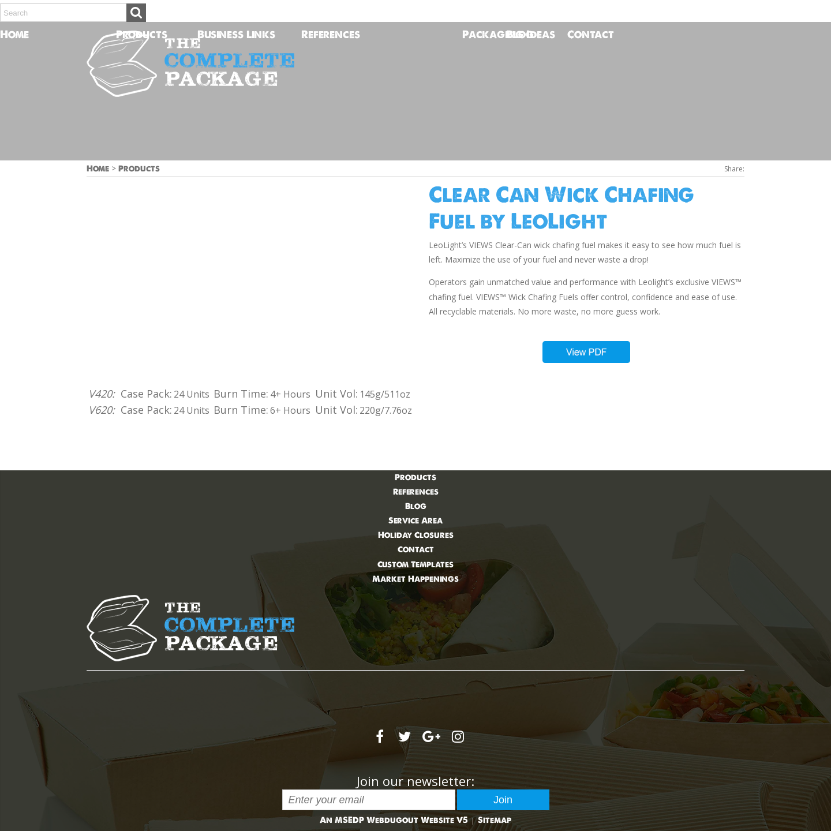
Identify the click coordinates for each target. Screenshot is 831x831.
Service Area (415, 520)
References (330, 34)
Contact (574, 34)
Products (141, 34)
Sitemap (494, 820)
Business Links (236, 34)
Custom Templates (415, 564)
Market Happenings (415, 579)
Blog (520, 34)
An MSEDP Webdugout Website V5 (394, 820)
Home (6, 34)
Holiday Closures (416, 535)
